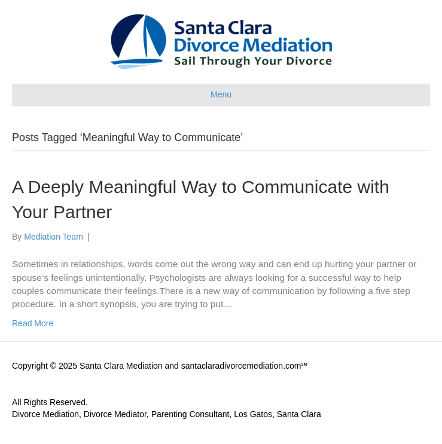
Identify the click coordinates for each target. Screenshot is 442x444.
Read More (32, 323)
